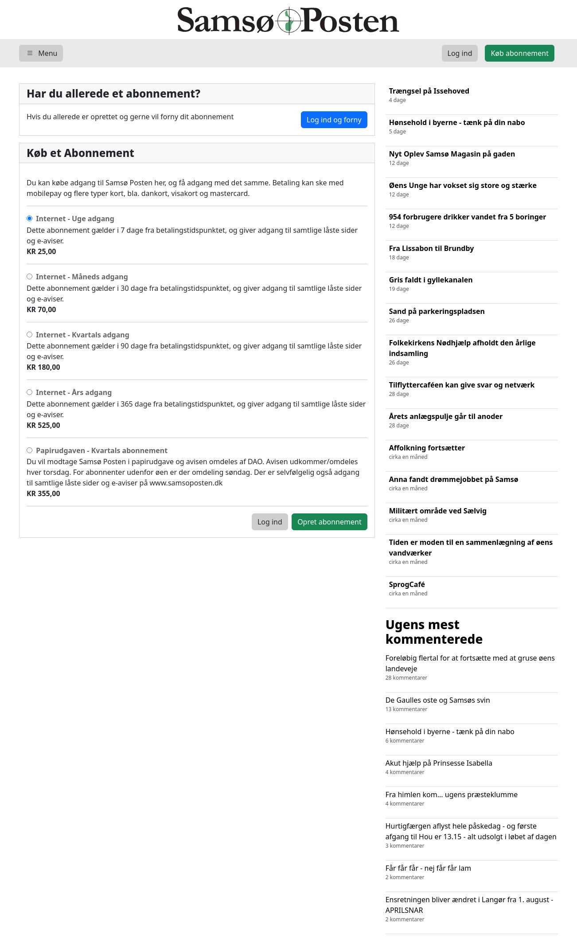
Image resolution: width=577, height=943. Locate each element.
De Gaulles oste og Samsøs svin (472, 704)
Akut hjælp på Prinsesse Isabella (472, 767)
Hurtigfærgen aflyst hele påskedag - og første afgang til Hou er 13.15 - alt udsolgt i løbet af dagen (472, 835)
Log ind (269, 522)
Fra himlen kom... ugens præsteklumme (472, 799)
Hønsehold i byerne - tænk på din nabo (472, 736)
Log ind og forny (334, 120)
